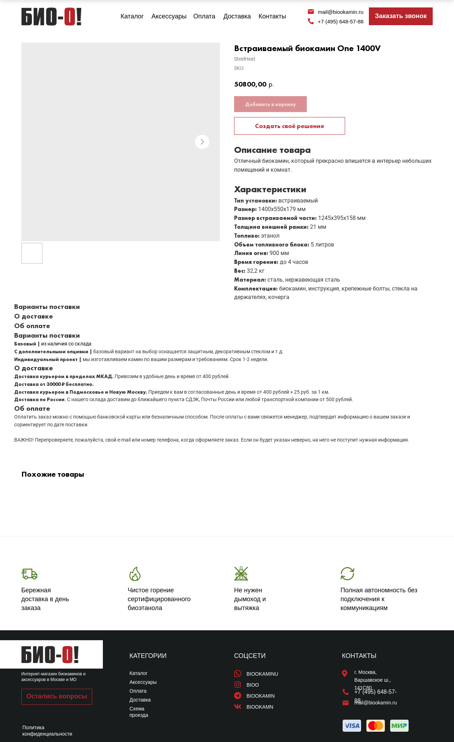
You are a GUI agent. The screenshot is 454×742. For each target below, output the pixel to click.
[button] (401, 16)
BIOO (253, 685)
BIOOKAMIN (261, 696)
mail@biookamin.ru (341, 12)
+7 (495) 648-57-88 (341, 21)
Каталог (132, 16)
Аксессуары (169, 16)
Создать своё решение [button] (289, 126)
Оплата (204, 16)
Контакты (272, 16)
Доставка (237, 16)
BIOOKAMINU (262, 674)
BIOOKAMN (260, 707)
